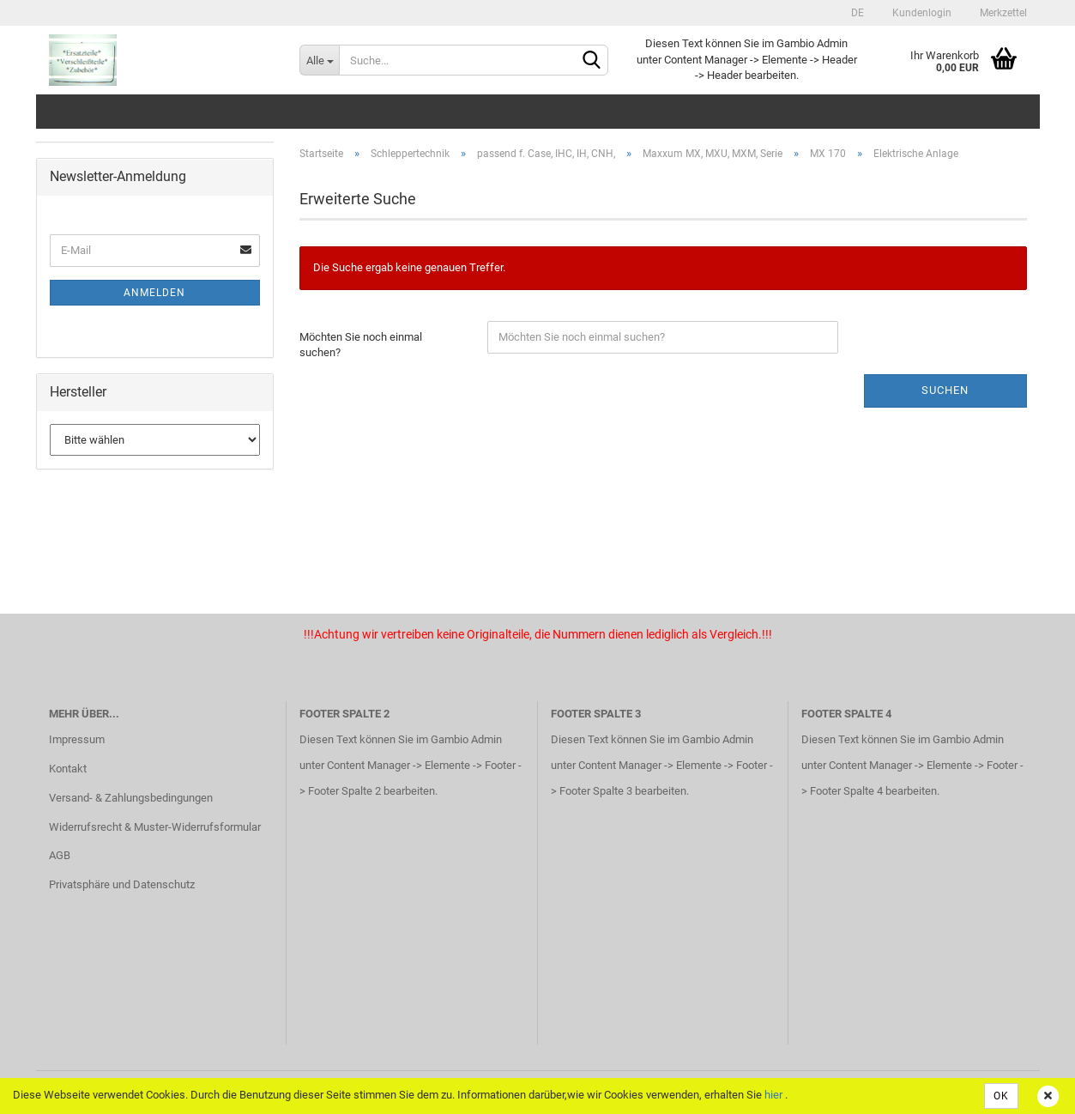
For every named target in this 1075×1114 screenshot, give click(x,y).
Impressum (77, 739)
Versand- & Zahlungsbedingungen (131, 797)
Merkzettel (1002, 13)
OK (1001, 1096)
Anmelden (154, 293)
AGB (59, 855)
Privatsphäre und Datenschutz (122, 884)
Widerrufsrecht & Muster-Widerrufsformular (155, 826)
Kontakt (68, 768)
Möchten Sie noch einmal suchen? (360, 345)
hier (773, 1094)
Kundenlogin (920, 13)
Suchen (945, 390)
